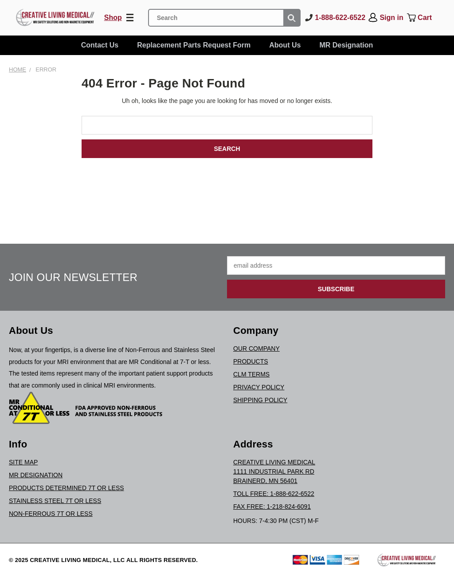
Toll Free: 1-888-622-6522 (273, 493)
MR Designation (346, 45)
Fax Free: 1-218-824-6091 (272, 506)
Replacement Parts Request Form (193, 45)
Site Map (23, 462)
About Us (285, 45)
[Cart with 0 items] (426, 17)
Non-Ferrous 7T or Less (51, 513)
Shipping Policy (260, 400)
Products (250, 361)
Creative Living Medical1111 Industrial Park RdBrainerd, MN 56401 (274, 471)
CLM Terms (251, 374)
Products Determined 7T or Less (66, 487)
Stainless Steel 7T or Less (55, 500)
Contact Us (99, 45)
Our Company (256, 348)
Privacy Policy (258, 387)
